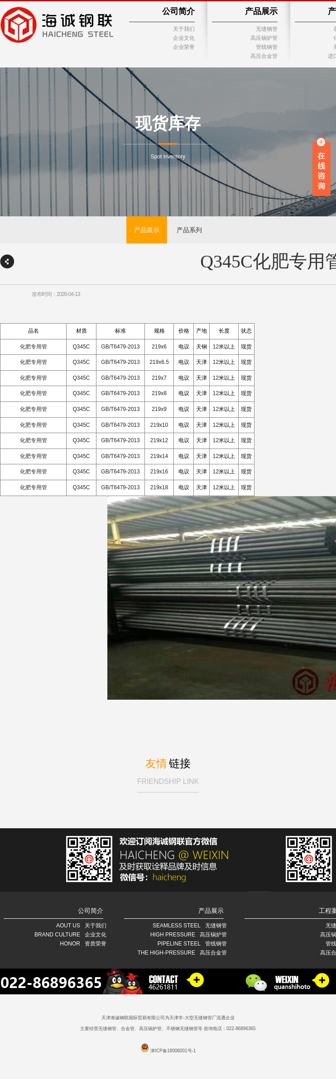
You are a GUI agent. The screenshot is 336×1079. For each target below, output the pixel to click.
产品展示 (261, 11)
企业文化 (184, 38)
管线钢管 (267, 47)
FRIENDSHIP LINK (168, 781)
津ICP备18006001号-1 (173, 1050)
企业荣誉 (184, 47)
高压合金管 (264, 56)
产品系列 (189, 230)
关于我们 (184, 29)
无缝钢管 (267, 29)
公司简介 (178, 11)
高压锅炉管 (264, 38)
